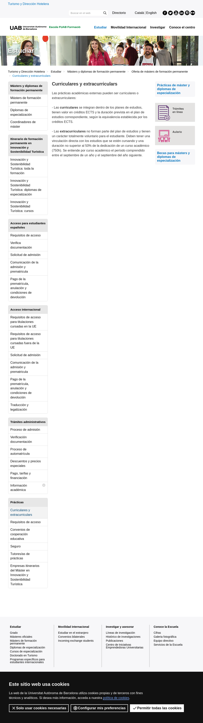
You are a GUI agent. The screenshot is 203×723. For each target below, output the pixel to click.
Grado (14, 632)
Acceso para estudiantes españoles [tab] (28, 225)
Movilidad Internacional (128, 27)
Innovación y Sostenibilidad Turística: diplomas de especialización (25, 187)
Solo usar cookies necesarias (38, 708)
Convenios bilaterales (71, 636)
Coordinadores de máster (23, 124)
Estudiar (100, 27)
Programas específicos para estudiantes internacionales (27, 661)
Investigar (157, 27)
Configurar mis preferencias (99, 708)
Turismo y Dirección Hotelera (28, 4)
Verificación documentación (21, 439)
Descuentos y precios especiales (25, 463)
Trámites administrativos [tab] (28, 422)
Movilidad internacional (73, 626)
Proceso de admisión (25, 429)
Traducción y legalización (19, 407)
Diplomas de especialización (21, 112)
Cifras (157, 632)
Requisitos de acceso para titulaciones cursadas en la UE (25, 322)
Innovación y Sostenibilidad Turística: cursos (22, 206)
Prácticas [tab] (17, 502)
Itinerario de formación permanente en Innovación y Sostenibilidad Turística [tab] (27, 145)
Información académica (28, 487)
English (151, 13)
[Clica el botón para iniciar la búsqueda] (104, 13)
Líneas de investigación (120, 632)
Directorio (119, 13)
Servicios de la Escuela (168, 644)
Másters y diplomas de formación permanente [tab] (26, 88)
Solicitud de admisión (25, 255)
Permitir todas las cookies (157, 708)
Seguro (15, 546)
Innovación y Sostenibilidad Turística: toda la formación (22, 166)
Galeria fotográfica (165, 636)
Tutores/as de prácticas (20, 556)
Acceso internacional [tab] (25, 309)
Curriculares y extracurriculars (21, 512)
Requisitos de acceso (25, 235)
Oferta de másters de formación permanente (160, 71)
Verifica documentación (21, 245)
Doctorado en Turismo (23, 655)
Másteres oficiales (21, 636)
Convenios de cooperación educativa (20, 534)
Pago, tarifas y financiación (20, 476)
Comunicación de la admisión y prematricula (24, 267)
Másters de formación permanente (25, 100)
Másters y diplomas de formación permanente (96, 71)
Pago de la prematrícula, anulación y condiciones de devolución (21, 288)
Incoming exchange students (76, 640)
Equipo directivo (164, 640)
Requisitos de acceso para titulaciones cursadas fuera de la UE (25, 340)
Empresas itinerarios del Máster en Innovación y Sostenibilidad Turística (24, 575)
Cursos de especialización (26, 651)
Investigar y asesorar (120, 626)
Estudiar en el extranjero (73, 632)
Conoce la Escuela (166, 626)
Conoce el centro (182, 27)
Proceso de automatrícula (20, 452)
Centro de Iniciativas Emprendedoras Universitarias (124, 646)
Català (139, 13)
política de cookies (116, 698)
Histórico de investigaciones (123, 636)
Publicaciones (114, 640)
